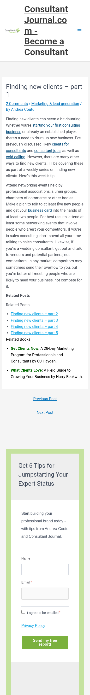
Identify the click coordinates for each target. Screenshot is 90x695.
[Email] (45, 594)
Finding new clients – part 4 (34, 326)
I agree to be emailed (43, 613)
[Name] (45, 569)
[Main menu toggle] (79, 30)
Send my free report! (45, 642)
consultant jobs (47, 150)
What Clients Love (26, 370)
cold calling (15, 157)
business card (40, 210)
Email (26, 582)
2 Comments (17, 103)
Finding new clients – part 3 (34, 320)
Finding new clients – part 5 (34, 333)
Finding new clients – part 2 (34, 314)
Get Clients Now (24, 348)
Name (25, 558)
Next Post (45, 412)
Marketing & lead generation (55, 103)
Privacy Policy (33, 626)
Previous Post (45, 399)
